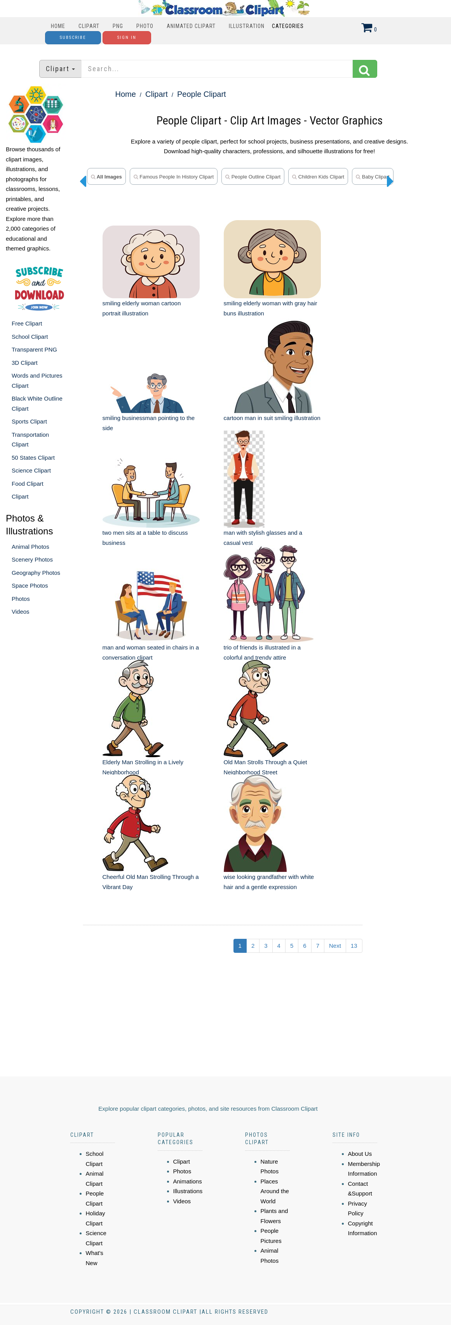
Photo (144, 26)
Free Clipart (27, 323)
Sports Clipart (29, 421)
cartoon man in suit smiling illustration (272, 418)
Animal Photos (30, 546)
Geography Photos (36, 572)
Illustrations (188, 1191)
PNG (118, 26)
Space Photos (30, 585)
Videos (21, 611)
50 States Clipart (33, 457)
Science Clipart (31, 470)
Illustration (247, 26)
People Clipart (201, 94)
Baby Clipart (372, 177)
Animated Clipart (191, 26)
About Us (360, 1153)
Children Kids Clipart (318, 177)
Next (335, 945)
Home (58, 26)
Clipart (88, 26)
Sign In (126, 37)
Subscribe (73, 37)
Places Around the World (275, 1191)
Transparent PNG (34, 349)
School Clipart (30, 336)
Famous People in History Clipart (174, 177)
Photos (21, 598)
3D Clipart (25, 362)
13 (354, 945)
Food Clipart (28, 483)
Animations (187, 1181)
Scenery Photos (32, 559)
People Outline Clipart (252, 177)
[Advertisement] (211, 1017)
